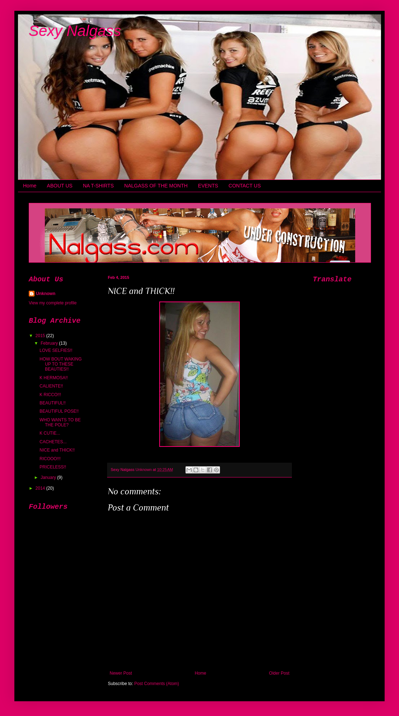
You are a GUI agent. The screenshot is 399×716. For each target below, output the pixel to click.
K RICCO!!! (50, 394)
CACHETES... (53, 441)
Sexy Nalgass (75, 30)
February (50, 343)
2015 (41, 335)
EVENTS (208, 186)
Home (29, 186)
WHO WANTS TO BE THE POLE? (60, 422)
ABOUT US (59, 186)
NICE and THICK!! (57, 450)
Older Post (279, 673)
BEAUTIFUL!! (53, 402)
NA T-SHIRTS (98, 186)
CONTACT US (245, 186)
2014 (41, 488)
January (49, 477)
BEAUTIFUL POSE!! (59, 411)
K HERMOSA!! (54, 377)
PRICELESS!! (53, 467)
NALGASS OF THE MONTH (156, 186)
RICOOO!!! (50, 458)
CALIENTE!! (51, 386)
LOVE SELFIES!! (56, 350)
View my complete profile (53, 302)
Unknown (45, 293)
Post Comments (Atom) (156, 683)
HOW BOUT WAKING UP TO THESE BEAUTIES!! (61, 364)
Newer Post (121, 673)
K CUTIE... (50, 433)
